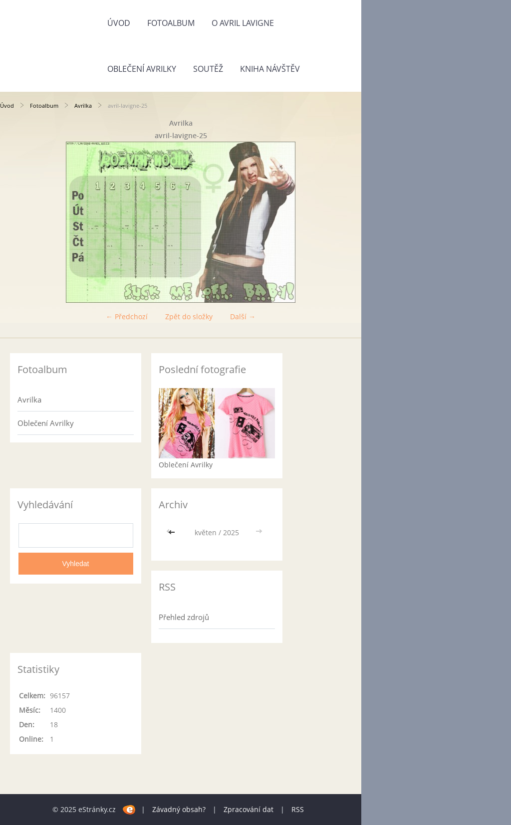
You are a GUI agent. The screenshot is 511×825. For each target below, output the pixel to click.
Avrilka (83, 105)
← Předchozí (127, 316)
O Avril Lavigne (243, 22)
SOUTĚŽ (208, 68)
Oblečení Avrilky (141, 68)
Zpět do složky (189, 316)
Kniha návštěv (270, 68)
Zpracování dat (248, 809)
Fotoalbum (171, 22)
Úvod (118, 22)
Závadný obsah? (179, 809)
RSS (297, 809)
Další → (243, 316)
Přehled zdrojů (184, 617)
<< (173, 532)
